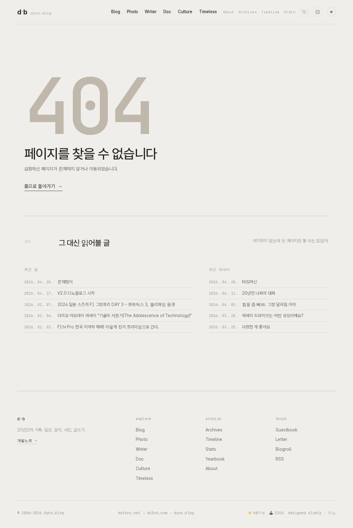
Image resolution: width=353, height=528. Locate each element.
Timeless (208, 11)
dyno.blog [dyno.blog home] (41, 13)
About (228, 12)
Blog (115, 11)
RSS (280, 459)
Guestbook (286, 429)
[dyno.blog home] (22, 12)
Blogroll (283, 449)
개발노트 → (27, 440)
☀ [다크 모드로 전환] (331, 12)
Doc (167, 11)
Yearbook (215, 459)
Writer (151, 11)
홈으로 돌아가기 (43, 186)
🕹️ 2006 (276, 513)
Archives (248, 12)
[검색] (304, 12)
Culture (185, 11)
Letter (281, 439)
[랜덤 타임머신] (317, 12)
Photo (132, 11)
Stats (289, 12)
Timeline (270, 12)
